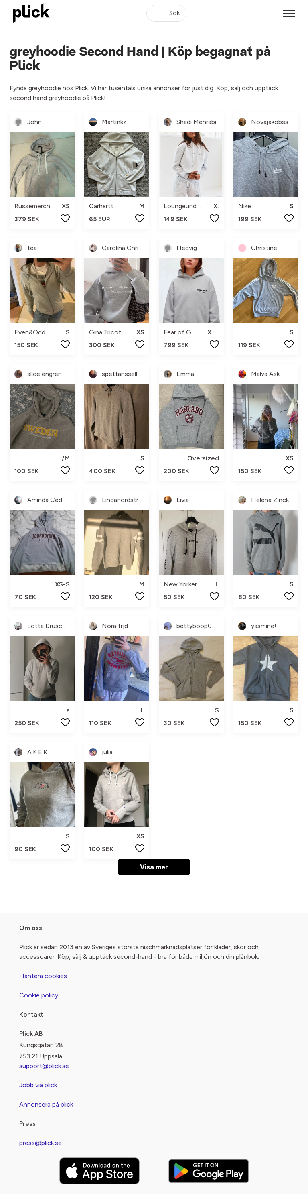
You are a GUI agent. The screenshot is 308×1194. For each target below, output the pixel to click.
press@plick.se (40, 1143)
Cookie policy (38, 995)
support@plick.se (44, 1066)
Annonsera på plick (46, 1104)
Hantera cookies (43, 976)
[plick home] (31, 13)
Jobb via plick (38, 1085)
